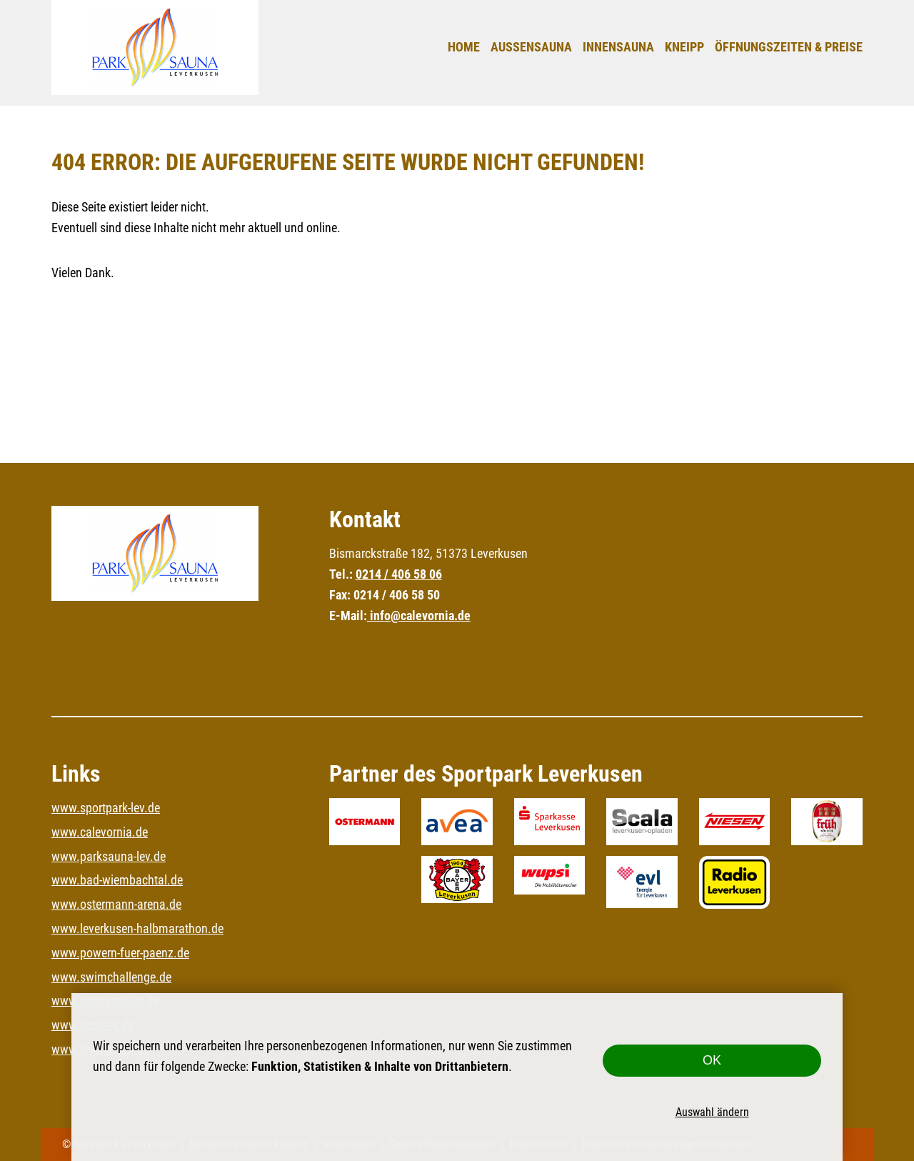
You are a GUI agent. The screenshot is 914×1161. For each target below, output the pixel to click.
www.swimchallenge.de (111, 977)
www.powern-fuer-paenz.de (120, 952)
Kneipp (684, 46)
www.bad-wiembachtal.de (117, 879)
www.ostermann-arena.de (116, 904)
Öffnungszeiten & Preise (789, 46)
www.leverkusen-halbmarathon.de (137, 928)
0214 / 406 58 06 (399, 574)
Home (464, 46)
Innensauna (618, 46)
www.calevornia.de (99, 831)
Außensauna (531, 46)
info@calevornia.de (419, 615)
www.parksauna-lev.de (108, 856)
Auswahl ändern (712, 1111)
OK (712, 1060)
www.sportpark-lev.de (105, 807)
